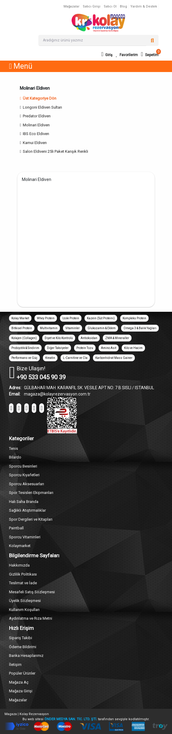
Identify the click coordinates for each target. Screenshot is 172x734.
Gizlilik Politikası (23, 574)
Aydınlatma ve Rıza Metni (30, 618)
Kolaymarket (20, 545)
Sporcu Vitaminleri (24, 537)
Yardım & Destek (143, 6)
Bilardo (15, 457)
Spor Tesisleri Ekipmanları (31, 492)
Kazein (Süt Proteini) (101, 318)
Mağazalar (71, 6)
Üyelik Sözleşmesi (25, 600)
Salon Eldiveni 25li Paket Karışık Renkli (55, 151)
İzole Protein (70, 318)
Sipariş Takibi (20, 638)
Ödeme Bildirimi (22, 647)
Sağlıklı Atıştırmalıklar (27, 510)
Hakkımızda (19, 565)
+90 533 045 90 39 (41, 377)
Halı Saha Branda (23, 501)
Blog (123, 6)
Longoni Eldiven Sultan (42, 107)
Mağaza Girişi (20, 691)
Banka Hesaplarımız (26, 655)
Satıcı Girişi (91, 6)
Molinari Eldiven (36, 125)
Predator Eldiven (37, 116)
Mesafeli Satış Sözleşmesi (32, 592)
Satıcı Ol (110, 6)
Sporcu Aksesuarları (26, 484)
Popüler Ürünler (22, 673)
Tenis (13, 448)
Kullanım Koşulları (24, 609)
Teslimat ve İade (23, 583)
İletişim (15, 664)
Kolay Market (20, 318)
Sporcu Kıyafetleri (24, 475)
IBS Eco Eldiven (36, 133)
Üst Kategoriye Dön (38, 98)
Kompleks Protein (134, 318)
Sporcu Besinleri (23, 466)
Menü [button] (20, 66)
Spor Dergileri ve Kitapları (30, 519)
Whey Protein (46, 318)
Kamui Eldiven (35, 142)
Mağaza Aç (18, 682)
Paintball (16, 528)
